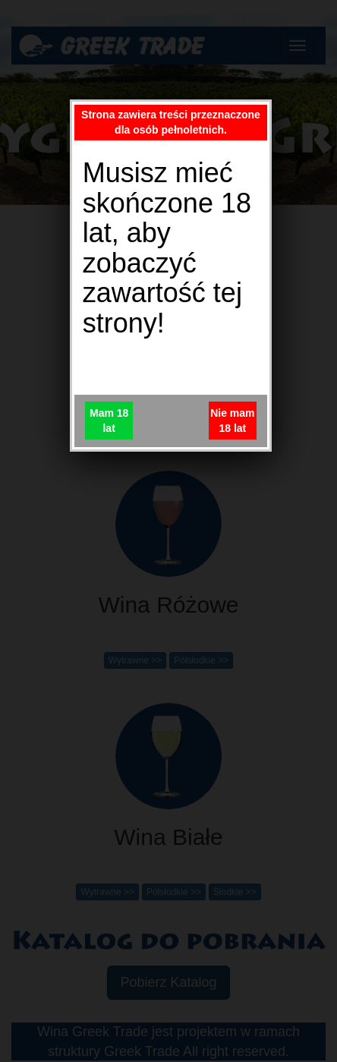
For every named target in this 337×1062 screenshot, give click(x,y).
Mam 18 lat (109, 420)
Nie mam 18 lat (232, 420)
